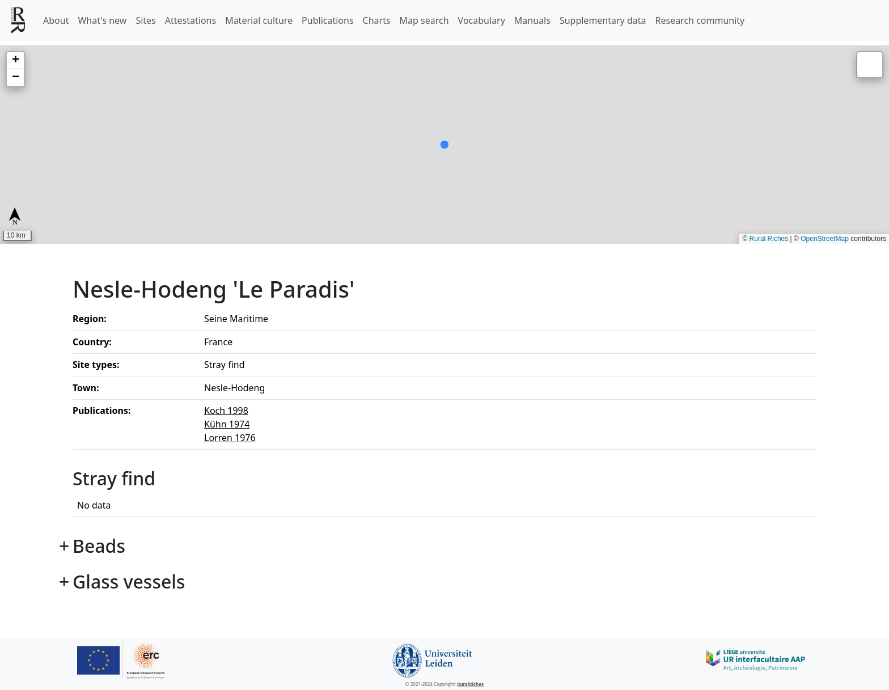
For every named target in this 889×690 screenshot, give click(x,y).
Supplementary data (603, 20)
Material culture (259, 20)
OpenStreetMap (825, 239)
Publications (327, 20)
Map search (424, 20)
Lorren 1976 (230, 437)
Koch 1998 (226, 410)
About (56, 20)
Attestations (190, 20)
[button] (15, 60)
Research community (700, 20)
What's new (102, 20)
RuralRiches (470, 684)
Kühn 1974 (226, 424)
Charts (377, 20)
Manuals (532, 20)
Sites (145, 20)
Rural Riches (769, 239)
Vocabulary (481, 20)
